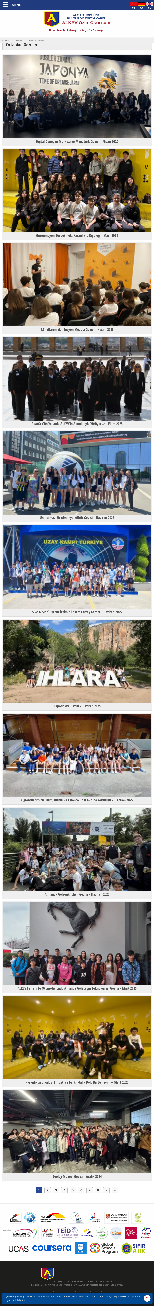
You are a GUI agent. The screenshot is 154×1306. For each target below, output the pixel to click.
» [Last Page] (115, 1190)
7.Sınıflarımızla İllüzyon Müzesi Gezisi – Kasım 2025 (77, 329)
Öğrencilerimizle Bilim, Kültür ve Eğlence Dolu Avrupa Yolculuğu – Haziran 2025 (77, 800)
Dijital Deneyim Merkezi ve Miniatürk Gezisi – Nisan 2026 (77, 141)
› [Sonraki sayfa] (106, 1190)
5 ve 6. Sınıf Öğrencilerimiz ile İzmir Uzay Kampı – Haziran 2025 (77, 611)
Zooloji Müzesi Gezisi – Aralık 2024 (77, 1176)
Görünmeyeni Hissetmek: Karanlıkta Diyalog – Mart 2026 (77, 235)
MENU (16, 5)
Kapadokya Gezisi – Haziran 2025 (77, 706)
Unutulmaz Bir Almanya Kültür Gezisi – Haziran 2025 (77, 517)
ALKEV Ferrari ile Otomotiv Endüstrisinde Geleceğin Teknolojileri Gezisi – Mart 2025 (77, 988)
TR (133, 8)
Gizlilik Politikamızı (132, 1296)
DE (141, 8)
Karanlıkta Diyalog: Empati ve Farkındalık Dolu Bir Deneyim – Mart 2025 (77, 1082)
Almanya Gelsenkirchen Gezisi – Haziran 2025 (77, 894)
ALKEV (5, 40)
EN (149, 8)
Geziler (18, 40)
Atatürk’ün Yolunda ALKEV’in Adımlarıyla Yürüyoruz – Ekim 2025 (77, 423)
